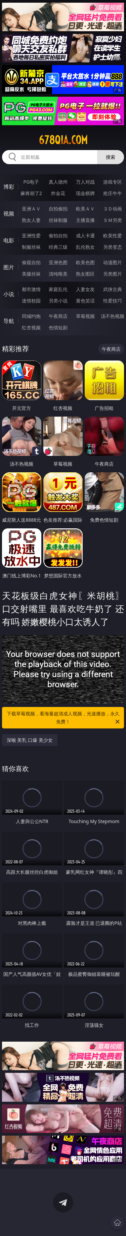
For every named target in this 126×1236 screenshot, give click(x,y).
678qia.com (63, 140)
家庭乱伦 (58, 289)
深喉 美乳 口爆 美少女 (30, 740)
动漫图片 (112, 262)
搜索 (110, 157)
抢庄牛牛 (112, 193)
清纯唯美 (58, 274)
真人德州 (58, 182)
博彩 (8, 186)
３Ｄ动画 (112, 208)
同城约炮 (31, 316)
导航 (8, 321)
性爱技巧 (112, 300)
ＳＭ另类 (112, 220)
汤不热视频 (112, 316)
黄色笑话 (85, 300)
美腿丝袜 (31, 274)
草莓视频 (85, 316)
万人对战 (85, 182)
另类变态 (112, 247)
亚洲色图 (58, 262)
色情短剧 (58, 327)
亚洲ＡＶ (31, 208)
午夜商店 (58, 316)
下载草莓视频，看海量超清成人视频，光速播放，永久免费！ (64, 718)
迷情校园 (31, 300)
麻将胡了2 (31, 193)
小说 (8, 294)
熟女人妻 (31, 220)
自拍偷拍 (58, 208)
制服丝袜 (31, 247)
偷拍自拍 (58, 235)
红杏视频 (31, 327)
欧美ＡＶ (85, 208)
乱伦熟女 (85, 247)
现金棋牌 (85, 193)
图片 (8, 267)
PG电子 (31, 182)
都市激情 (31, 289)
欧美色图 (85, 262)
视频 (8, 213)
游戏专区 (112, 182)
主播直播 (85, 220)
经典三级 (58, 247)
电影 (8, 240)
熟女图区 (85, 274)
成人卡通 (85, 235)
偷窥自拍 (31, 262)
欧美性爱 (112, 235)
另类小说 (58, 300)
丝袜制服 (58, 220)
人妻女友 (85, 289)
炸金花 (58, 193)
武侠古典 (112, 289)
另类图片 (112, 274)
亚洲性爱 (31, 235)
